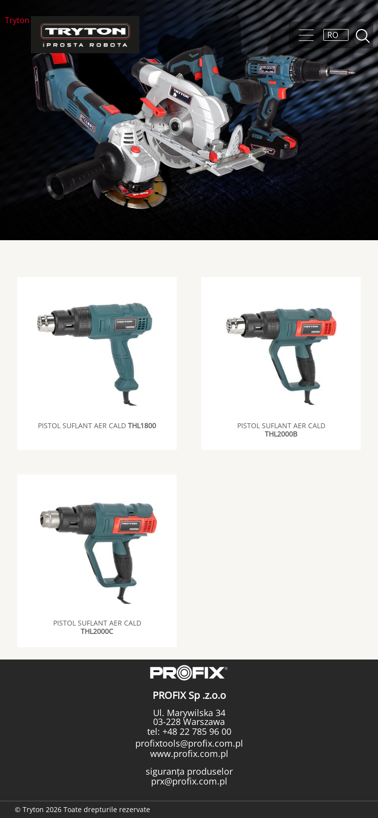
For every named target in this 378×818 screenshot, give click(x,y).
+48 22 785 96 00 (195, 731)
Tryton (17, 21)
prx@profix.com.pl (189, 781)
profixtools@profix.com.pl (189, 743)
